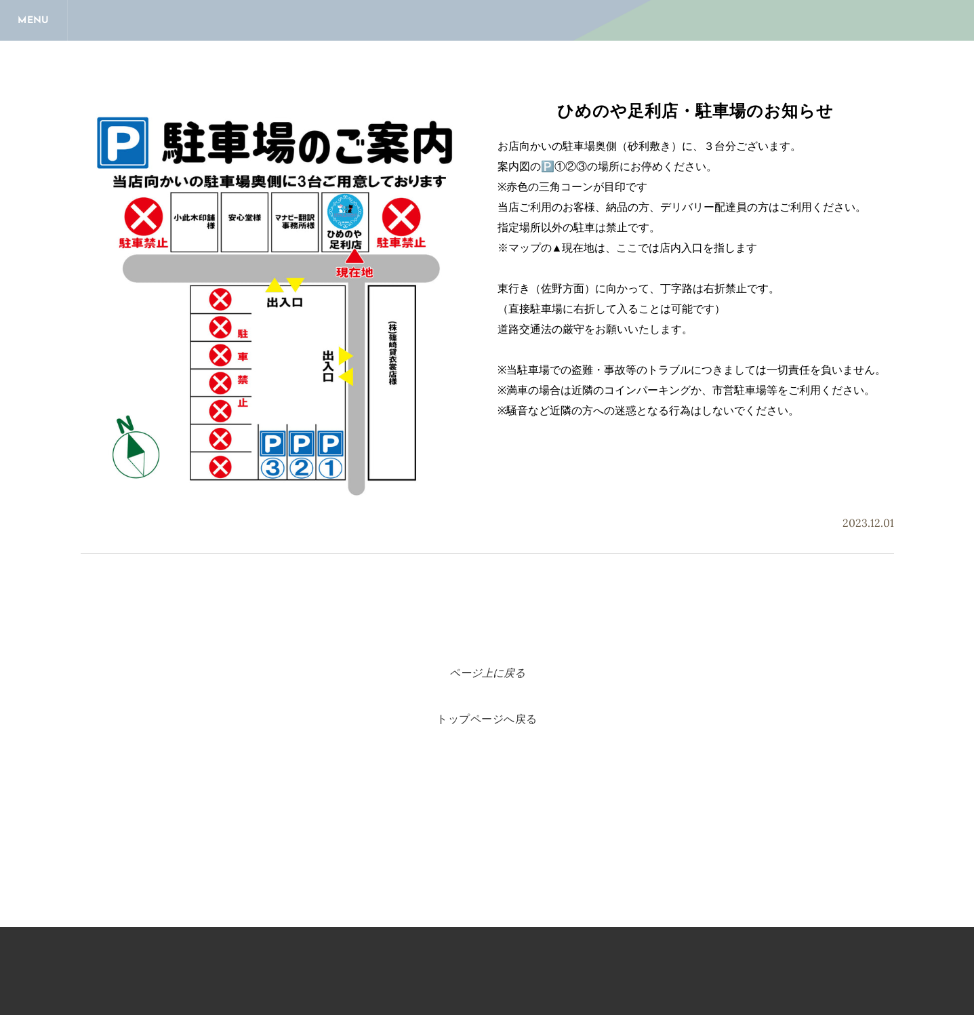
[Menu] (34, 20)
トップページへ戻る (487, 720)
